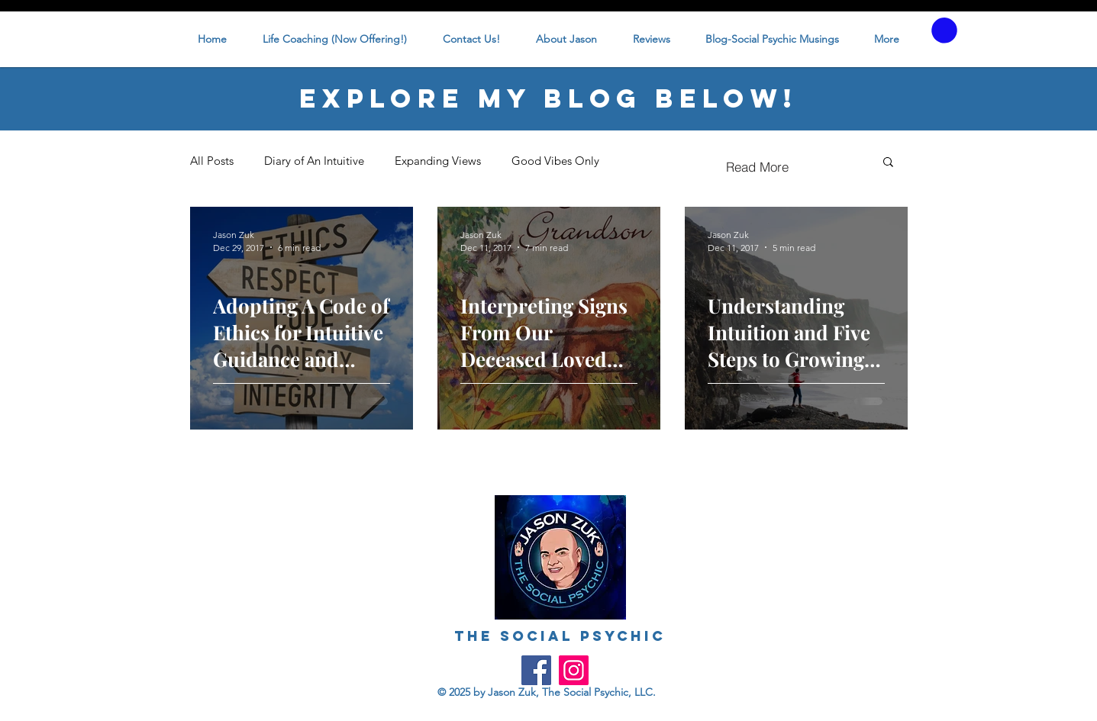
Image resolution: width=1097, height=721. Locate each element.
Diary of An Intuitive (314, 160)
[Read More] (757, 167)
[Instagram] (574, 670)
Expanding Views (438, 160)
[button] (944, 30)
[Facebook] (536, 670)
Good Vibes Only (555, 160)
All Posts (212, 160)
